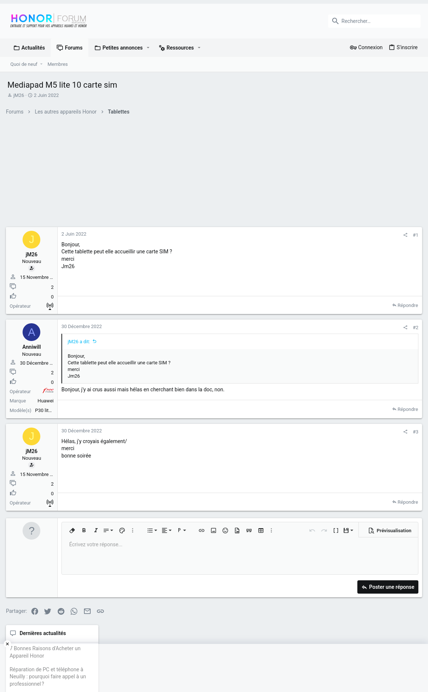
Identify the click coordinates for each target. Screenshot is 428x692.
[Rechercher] (374, 21)
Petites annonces (362, 330)
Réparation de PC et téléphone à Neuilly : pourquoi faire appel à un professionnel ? (370, 278)
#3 (314, 432)
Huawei (47, 401)
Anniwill (33, 347)
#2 (314, 327)
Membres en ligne (362, 395)
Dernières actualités (365, 235)
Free (49, 391)
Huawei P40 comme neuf (373, 345)
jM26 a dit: (80, 341)
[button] (148, 47)
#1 (314, 235)
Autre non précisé (51, 306)
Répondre (306, 305)
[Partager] (304, 235)
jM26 (18, 95)
